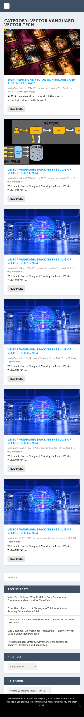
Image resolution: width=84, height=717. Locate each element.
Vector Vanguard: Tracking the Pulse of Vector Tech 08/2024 (39, 441)
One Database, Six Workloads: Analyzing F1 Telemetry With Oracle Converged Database (41, 632)
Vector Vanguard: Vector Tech (48, 88)
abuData (14, 88)
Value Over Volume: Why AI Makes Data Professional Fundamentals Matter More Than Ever (37, 598)
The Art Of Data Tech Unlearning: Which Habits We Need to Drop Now (41, 621)
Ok (42, 711)
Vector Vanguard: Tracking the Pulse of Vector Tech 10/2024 (39, 261)
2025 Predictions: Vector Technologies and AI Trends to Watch (41, 81)
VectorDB (12, 91)
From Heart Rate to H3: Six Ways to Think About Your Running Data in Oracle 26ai (37, 610)
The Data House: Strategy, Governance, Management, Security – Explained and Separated (38, 643)
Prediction (67, 88)
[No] (80, 705)
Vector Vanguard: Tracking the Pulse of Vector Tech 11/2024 (39, 171)
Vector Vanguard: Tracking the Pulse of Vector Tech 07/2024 (39, 531)
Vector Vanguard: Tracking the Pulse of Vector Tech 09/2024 (39, 351)
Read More (16, 108)
